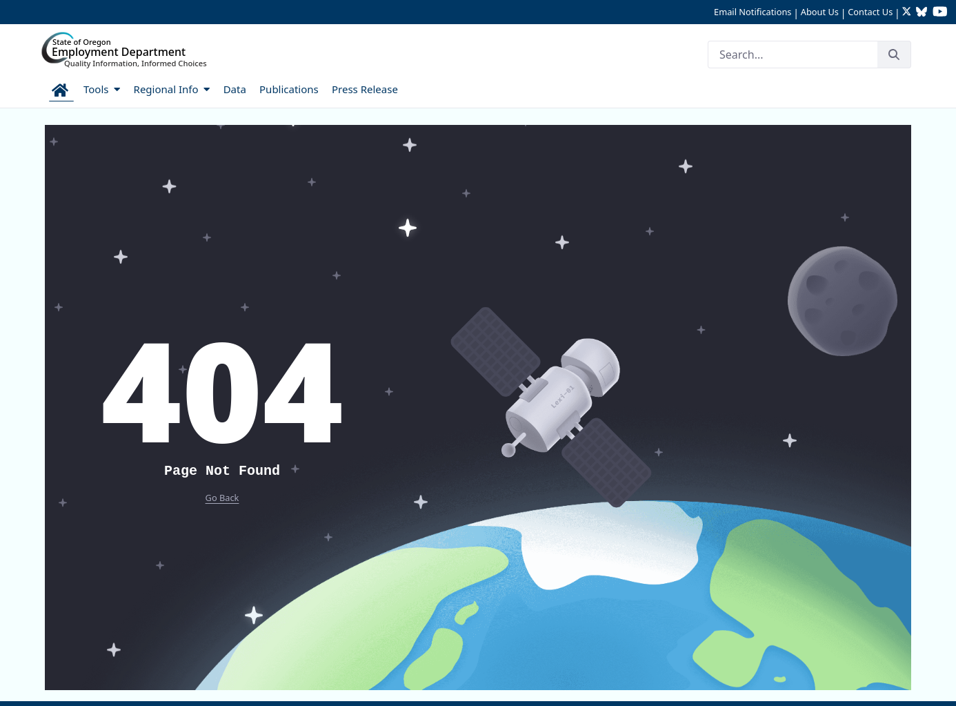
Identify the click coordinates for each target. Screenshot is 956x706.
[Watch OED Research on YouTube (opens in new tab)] (940, 13)
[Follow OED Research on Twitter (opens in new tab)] (908, 13)
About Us (820, 12)
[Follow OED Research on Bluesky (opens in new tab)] (921, 13)
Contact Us (870, 12)
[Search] (792, 54)
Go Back (222, 497)
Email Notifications (752, 12)
